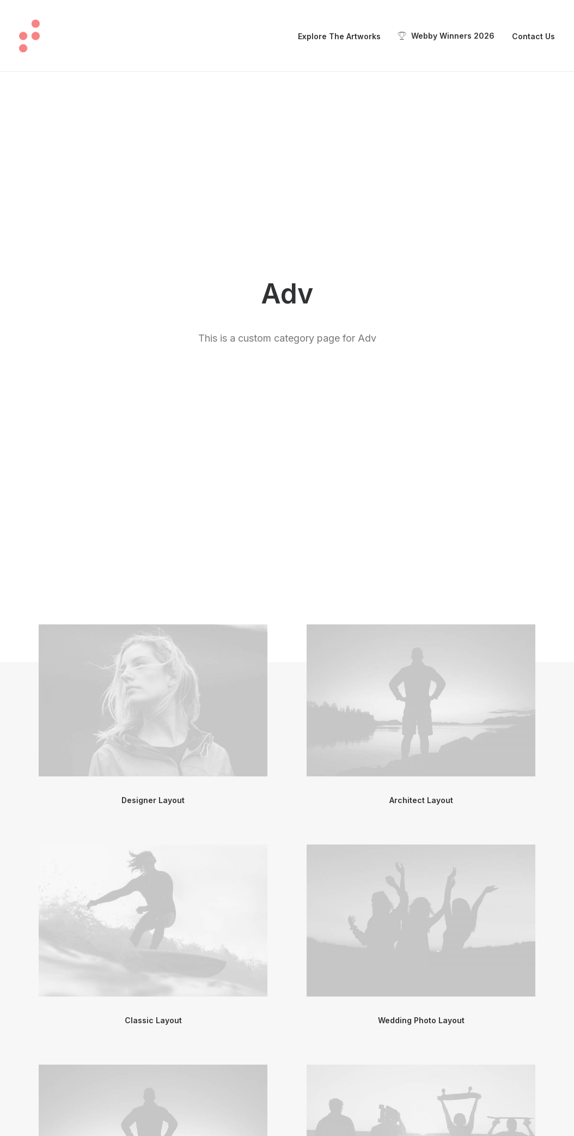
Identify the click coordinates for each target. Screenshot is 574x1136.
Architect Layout (421, 391)
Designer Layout (153, 391)
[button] (153, 292)
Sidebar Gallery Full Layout (421, 1051)
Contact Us (533, 36)
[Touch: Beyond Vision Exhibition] (29, 36)
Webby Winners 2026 (452, 35)
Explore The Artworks (339, 36)
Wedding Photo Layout (421, 611)
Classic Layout (153, 611)
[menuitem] (343, 36)
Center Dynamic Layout (153, 1051)
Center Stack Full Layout (421, 831)
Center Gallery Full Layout (153, 831)
